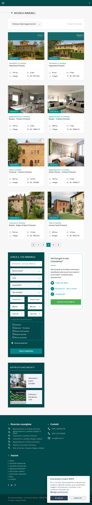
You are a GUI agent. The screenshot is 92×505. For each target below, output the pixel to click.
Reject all (78, 498)
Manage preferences (59, 492)
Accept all (59, 498)
